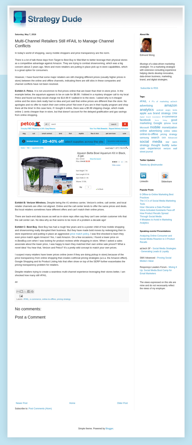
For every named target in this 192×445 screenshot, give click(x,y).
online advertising (151, 130)
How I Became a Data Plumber (155, 207)
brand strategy (162, 113)
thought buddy (160, 145)
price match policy (79, 233)
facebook (145, 119)
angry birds (171, 110)
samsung (144, 137)
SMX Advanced (169, 138)
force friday (161, 120)
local (174, 123)
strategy (144, 145)
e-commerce (35, 299)
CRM (174, 113)
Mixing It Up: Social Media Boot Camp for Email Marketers (158, 270)
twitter (174, 145)
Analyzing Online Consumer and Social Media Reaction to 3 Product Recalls (157, 238)
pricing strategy (64, 299)
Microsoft (144, 127)
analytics (147, 110)
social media (151, 141)
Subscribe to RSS (149, 88)
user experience (150, 148)
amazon (170, 105)
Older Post (122, 403)
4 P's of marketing (159, 101)
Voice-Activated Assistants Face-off (157, 210)
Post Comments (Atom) (40, 408)
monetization (169, 127)
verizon (167, 148)
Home (72, 403)
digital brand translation (150, 117)
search (155, 137)
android (159, 110)
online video (170, 131)
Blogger (109, 428)
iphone (167, 123)
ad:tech (174, 101)
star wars (171, 142)
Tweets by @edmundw (151, 164)
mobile (155, 127)
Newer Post (21, 403)
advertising (146, 105)
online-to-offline (49, 299)
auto (150, 113)
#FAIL (26, 299)
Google (157, 123)
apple (143, 113)
